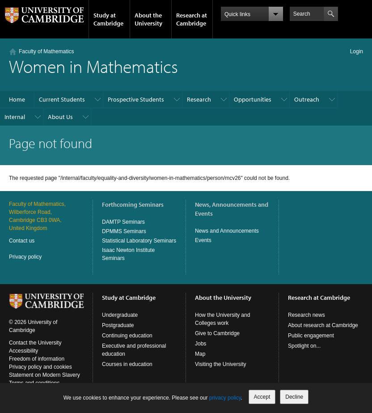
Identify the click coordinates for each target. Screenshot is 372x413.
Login (356, 51)
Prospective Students (136, 99)
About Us (60, 117)
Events (203, 240)
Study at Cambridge (108, 19)
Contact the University (35, 343)
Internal (14, 117)
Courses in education (127, 364)
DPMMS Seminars (124, 231)
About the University (148, 19)
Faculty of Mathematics (46, 51)
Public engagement (311, 335)
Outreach (306, 99)
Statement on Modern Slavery (44, 375)
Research (199, 99)
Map (200, 354)
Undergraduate (120, 315)
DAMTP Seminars (123, 222)
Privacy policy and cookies (40, 367)
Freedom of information (36, 359)
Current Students (62, 99)
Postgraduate (118, 325)
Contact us (21, 241)
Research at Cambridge (191, 19)
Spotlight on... (304, 346)
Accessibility (23, 351)
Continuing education (127, 335)
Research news (306, 315)
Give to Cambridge (217, 333)
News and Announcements (227, 231)
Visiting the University (220, 364)
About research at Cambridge (323, 325)
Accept (262, 397)
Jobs (200, 344)
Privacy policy (25, 257)
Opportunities (252, 99)
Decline (294, 397)
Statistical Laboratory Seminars (139, 241)
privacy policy (225, 398)
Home (17, 99)
